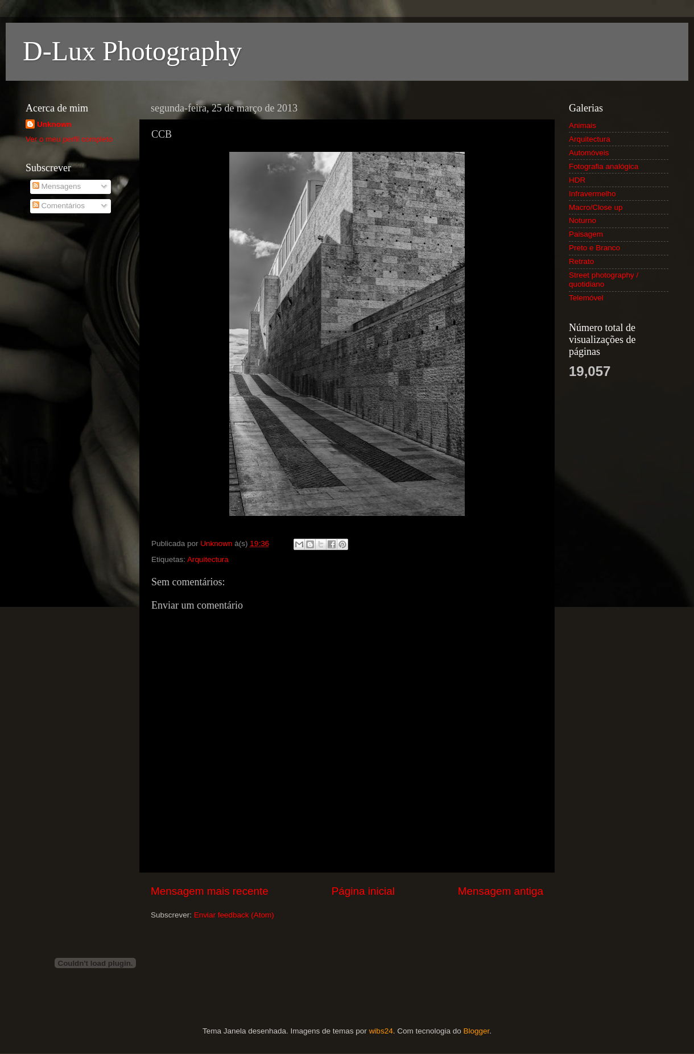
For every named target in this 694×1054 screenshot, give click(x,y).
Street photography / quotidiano (603, 279)
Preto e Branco (594, 247)
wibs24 (381, 1031)
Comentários (58, 205)
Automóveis (589, 152)
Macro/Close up (596, 207)
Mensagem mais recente (209, 891)
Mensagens (56, 186)
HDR (577, 180)
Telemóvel (586, 298)
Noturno (582, 220)
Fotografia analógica (603, 166)
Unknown (54, 124)
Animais (582, 125)
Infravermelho (592, 193)
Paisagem (586, 234)
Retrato (581, 261)
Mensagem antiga (500, 891)
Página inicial (363, 891)
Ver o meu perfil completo (69, 139)
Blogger (476, 1031)
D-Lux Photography (132, 51)
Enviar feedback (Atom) (234, 915)
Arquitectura (208, 559)
